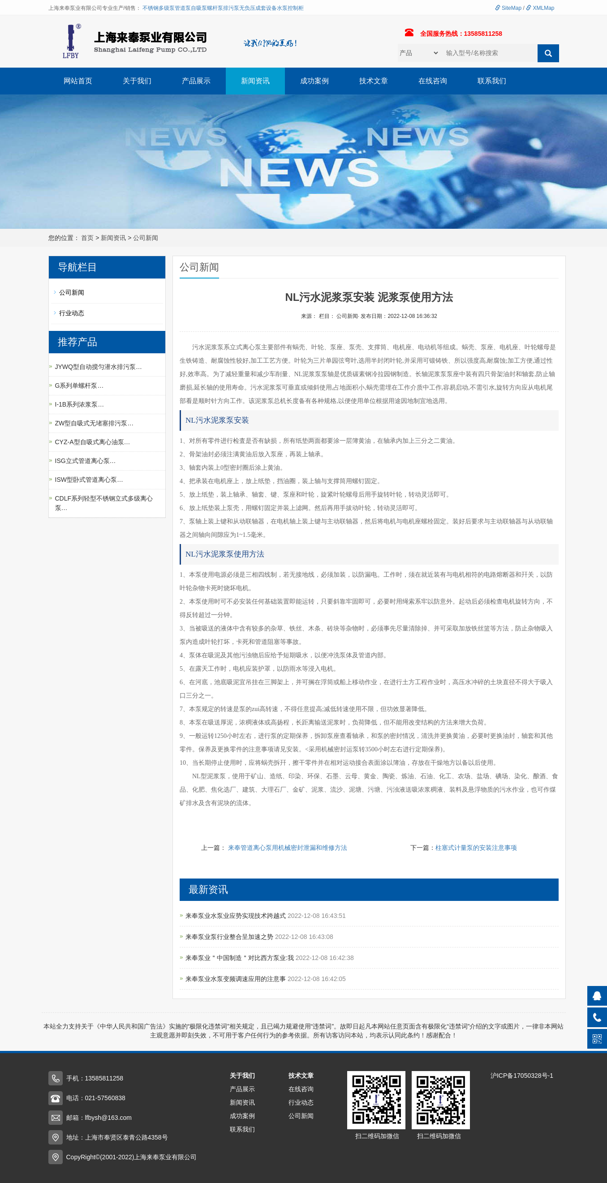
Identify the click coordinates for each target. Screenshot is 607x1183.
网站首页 (78, 81)
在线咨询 (432, 81)
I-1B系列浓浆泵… (79, 404)
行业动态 (71, 313)
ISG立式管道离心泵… (85, 460)
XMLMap (540, 8)
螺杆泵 (215, 8)
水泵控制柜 (290, 8)
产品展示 (196, 81)
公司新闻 (145, 237)
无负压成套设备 (258, 8)
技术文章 (373, 81)
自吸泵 (199, 8)
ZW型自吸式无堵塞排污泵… (94, 423)
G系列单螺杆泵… (79, 385)
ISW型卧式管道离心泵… (89, 479)
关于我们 (137, 81)
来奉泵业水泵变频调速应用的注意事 (236, 978)
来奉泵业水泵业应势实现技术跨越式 (236, 915)
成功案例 (314, 81)
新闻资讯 (255, 81)
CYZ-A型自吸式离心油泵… (92, 442)
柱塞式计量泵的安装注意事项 (476, 847)
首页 (87, 237)
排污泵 (231, 8)
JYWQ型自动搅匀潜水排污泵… (98, 366)
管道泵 (183, 8)
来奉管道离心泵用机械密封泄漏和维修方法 (287, 847)
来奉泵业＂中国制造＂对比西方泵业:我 (240, 957)
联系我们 (492, 81)
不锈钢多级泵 (158, 8)
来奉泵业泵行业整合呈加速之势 (230, 936)
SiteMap (508, 8)
